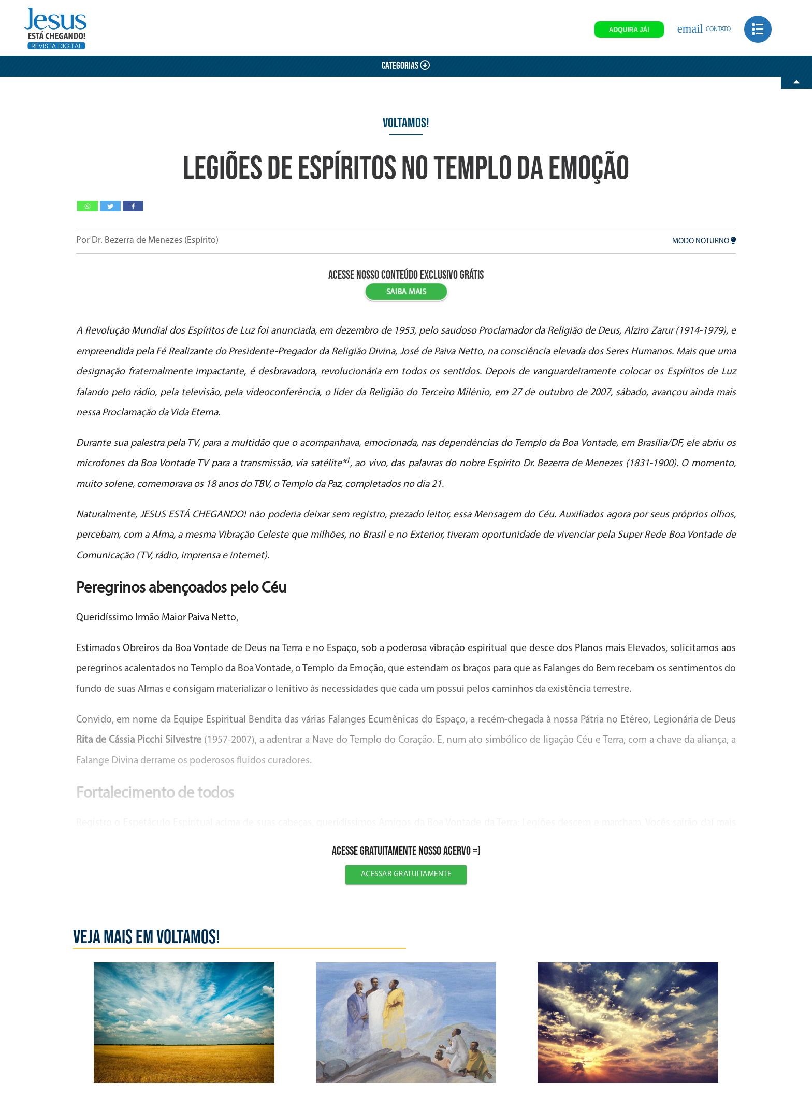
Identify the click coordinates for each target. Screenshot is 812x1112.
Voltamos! (406, 123)
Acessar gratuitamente (406, 874)
